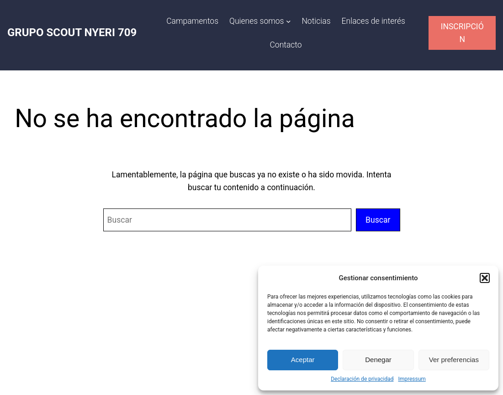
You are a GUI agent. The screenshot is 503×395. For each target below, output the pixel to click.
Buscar (378, 219)
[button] (484, 278)
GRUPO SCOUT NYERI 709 (72, 32)
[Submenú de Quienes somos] (288, 21)
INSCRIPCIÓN (462, 33)
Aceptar (303, 359)
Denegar (378, 359)
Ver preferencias (454, 359)
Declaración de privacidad (362, 379)
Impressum (411, 379)
